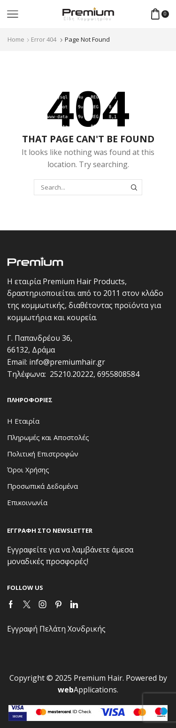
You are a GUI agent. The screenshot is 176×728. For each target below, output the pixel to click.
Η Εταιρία (23, 421)
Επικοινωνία (27, 502)
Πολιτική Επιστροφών (42, 453)
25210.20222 (71, 374)
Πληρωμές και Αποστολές (48, 437)
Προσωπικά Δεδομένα (42, 486)
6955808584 (118, 374)
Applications (87, 689)
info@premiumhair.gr (67, 362)
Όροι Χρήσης (28, 469)
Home (16, 39)
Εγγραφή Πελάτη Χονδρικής (56, 629)
